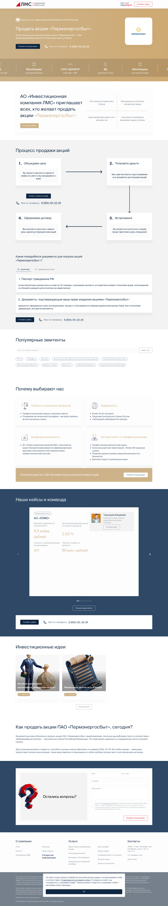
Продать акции (104, 859)
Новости (19, 851)
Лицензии (46, 847)
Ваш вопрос (96, 789)
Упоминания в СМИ (23, 855)
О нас (18, 847)
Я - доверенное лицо (45, 269)
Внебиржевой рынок (42, 513)
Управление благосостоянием (109, 855)
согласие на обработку (109, 803)
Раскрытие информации (49, 856)
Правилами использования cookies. (76, 880)
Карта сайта (132, 859)
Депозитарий (103, 847)
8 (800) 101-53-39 (79, 46)
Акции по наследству (106, 863)
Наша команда (47, 851)
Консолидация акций (77, 853)
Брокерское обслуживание (79, 857)
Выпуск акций (103, 851)
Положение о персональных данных (28, 897)
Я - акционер (24, 269)
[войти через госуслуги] (126, 5)
